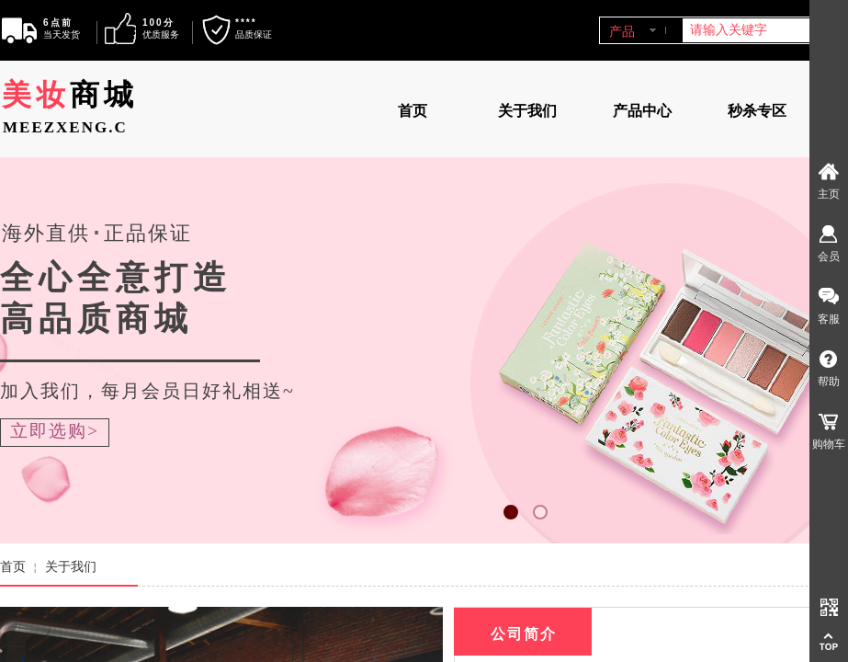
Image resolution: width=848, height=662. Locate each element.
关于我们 (527, 111)
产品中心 (642, 111)
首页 (412, 111)
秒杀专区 (757, 111)
